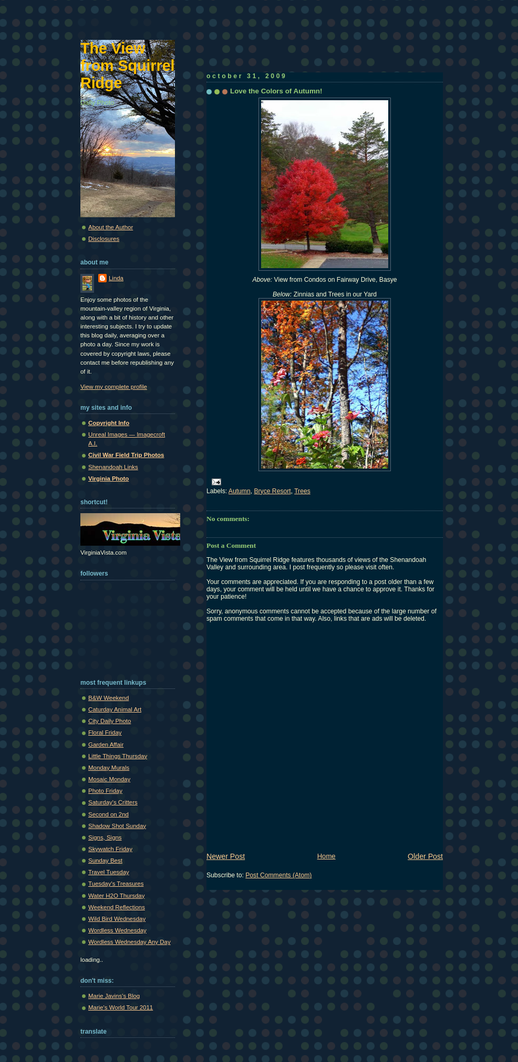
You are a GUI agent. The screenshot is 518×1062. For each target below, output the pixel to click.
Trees (302, 491)
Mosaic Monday (109, 779)
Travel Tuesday (108, 872)
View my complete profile (113, 387)
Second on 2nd (108, 814)
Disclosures (103, 239)
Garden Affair (105, 744)
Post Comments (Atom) (278, 875)
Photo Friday (105, 791)
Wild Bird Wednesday (117, 919)
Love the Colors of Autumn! (276, 91)
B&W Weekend (108, 698)
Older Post (425, 856)
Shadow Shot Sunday (117, 826)
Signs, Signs (105, 837)
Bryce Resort (272, 491)
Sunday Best (105, 860)
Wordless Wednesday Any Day (129, 942)
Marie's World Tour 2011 (120, 1007)
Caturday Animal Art (114, 709)
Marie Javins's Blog (114, 996)
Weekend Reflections (116, 907)
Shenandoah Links (113, 467)
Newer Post (225, 856)
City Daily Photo (109, 721)
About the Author (110, 227)
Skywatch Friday (110, 849)
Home (326, 856)
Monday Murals (108, 767)
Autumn (240, 491)
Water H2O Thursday (116, 896)
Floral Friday (105, 732)
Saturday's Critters (113, 802)
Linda (116, 278)
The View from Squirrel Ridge (127, 65)
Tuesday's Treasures (115, 883)
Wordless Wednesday (117, 930)
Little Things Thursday (117, 756)
